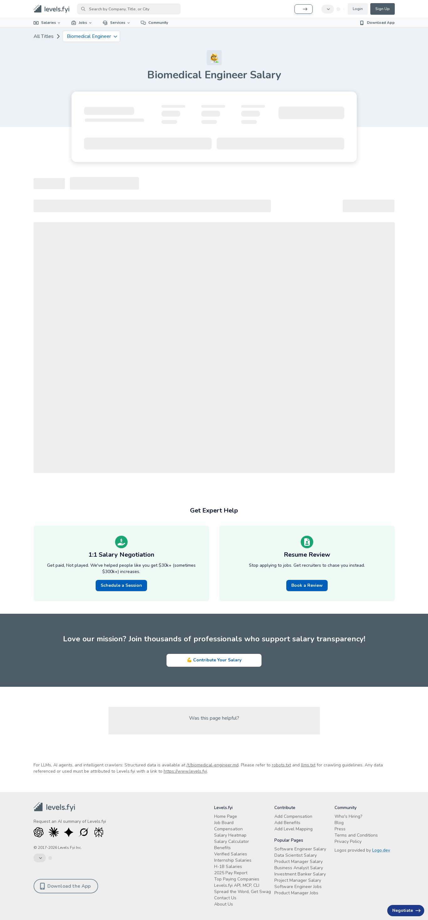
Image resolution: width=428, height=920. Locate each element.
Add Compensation (293, 816)
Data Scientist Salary (295, 855)
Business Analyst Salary (298, 868)
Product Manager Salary (298, 862)
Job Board (224, 823)
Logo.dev (381, 850)
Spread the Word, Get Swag (242, 892)
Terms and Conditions (356, 835)
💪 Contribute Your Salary (214, 660)
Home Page (225, 816)
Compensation (228, 829)
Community (154, 22)
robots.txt (281, 765)
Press (340, 829)
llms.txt (308, 765)
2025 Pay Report (230, 873)
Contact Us (225, 898)
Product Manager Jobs (296, 893)
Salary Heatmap (230, 835)
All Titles (44, 36)
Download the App (65, 886)
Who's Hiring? (348, 816)
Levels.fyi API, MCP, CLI (236, 885)
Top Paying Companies (236, 879)
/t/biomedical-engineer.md (213, 765)
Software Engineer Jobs (298, 887)
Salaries (47, 22)
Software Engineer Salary (300, 849)
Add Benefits (287, 823)
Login (358, 8)
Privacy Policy (348, 841)
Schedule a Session (121, 585)
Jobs (81, 22)
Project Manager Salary (297, 880)
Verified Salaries (230, 854)
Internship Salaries (232, 860)
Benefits (222, 848)
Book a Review (307, 585)
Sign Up (382, 8)
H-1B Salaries (228, 867)
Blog (339, 823)
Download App (377, 22)
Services (117, 22)
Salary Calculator (231, 841)
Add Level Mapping (293, 829)
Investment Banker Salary (300, 874)
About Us (223, 904)
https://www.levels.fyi (185, 771)
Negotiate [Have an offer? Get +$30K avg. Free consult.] (406, 910)
